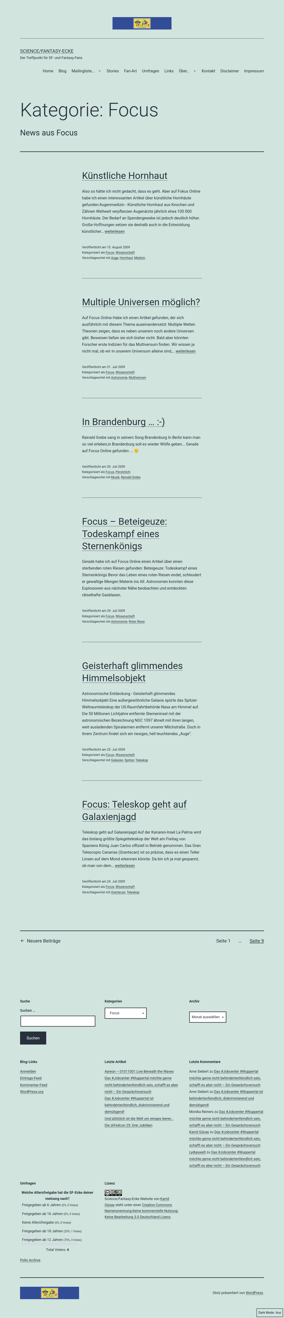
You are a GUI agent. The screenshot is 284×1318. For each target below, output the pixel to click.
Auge (114, 258)
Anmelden (28, 1071)
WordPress (254, 1293)
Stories (113, 71)
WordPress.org (31, 1092)
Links (169, 71)
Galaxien (117, 760)
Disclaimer (229, 71)
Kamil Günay (199, 1132)
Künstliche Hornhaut (124, 175)
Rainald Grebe (130, 477)
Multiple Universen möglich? (141, 302)
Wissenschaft (125, 252)
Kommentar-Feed (33, 1085)
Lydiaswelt (197, 1152)
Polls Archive (30, 1260)
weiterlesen (115, 231)
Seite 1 (223, 941)
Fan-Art (130, 71)
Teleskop (141, 760)
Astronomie (119, 377)
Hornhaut (126, 258)
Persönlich (123, 472)
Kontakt (208, 71)
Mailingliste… (83, 71)
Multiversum (137, 377)
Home (48, 71)
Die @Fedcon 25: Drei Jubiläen (128, 1125)
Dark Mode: (269, 1312)
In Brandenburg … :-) (123, 421)
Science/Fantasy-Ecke (47, 51)
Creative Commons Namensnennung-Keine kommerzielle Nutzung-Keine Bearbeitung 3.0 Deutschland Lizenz (141, 1211)
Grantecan (118, 892)
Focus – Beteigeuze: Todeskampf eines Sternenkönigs (124, 534)
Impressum (254, 71)
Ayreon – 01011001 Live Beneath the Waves (139, 1071)
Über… (184, 71)
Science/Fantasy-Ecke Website (129, 1199)
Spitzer (129, 760)
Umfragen (150, 71)
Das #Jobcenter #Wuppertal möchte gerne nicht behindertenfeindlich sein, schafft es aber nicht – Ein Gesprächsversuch (141, 1084)
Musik (115, 477)
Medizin (139, 258)
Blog (62, 71)
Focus (110, 252)
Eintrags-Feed (30, 1078)
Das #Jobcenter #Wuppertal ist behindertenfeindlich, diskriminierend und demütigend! (137, 1105)
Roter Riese (137, 621)
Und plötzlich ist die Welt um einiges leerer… (139, 1118)
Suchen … (27, 1010)
